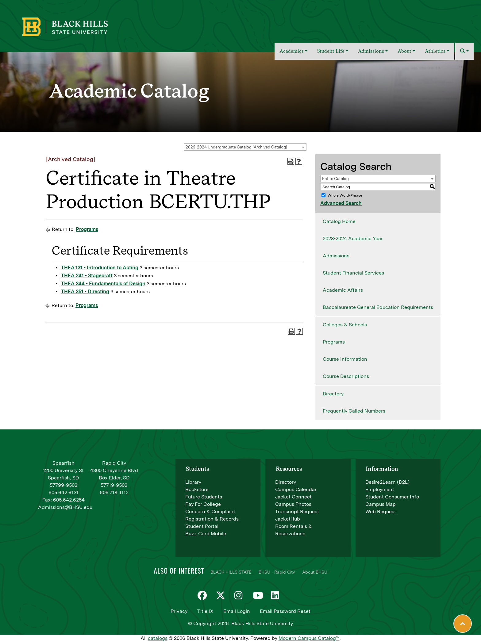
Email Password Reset (285, 611)
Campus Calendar (296, 489)
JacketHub (287, 519)
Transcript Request (297, 511)
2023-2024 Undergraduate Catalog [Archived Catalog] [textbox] (236, 147)
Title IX (205, 611)
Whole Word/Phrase (345, 195)
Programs (87, 229)
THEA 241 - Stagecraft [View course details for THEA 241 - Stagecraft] (87, 276)
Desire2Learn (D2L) (387, 482)
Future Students (203, 497)
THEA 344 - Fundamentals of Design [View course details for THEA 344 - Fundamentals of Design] (103, 283)
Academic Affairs (343, 290)
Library (193, 482)
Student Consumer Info (392, 497)
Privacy (179, 611)
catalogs (157, 638)
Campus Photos (293, 504)
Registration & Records (212, 519)
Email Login (236, 611)
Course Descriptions (346, 376)
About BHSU (314, 572)
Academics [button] (291, 51)
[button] (464, 51)
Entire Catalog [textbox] (335, 178)
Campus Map (380, 504)
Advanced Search (341, 203)
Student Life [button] (330, 51)
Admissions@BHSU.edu (65, 507)
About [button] (404, 51)
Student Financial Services (353, 273)
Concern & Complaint (210, 511)
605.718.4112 (114, 492)
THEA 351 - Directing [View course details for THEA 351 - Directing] (85, 291)
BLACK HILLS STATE (230, 572)
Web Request (380, 511)
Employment (379, 489)
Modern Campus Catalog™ (309, 638)
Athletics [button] (435, 51)
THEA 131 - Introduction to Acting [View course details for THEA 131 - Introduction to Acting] (99, 268)
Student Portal (201, 526)
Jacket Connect (293, 497)
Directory (333, 394)
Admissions (336, 256)
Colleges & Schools (345, 325)
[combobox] (245, 147)
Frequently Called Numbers (354, 411)
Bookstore (197, 489)
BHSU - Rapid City (277, 572)
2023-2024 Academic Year (353, 238)
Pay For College (203, 504)
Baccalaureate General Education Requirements (378, 307)
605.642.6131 (63, 492)
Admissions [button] (371, 51)
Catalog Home (339, 221)
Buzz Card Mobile (205, 533)
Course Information (345, 359)
